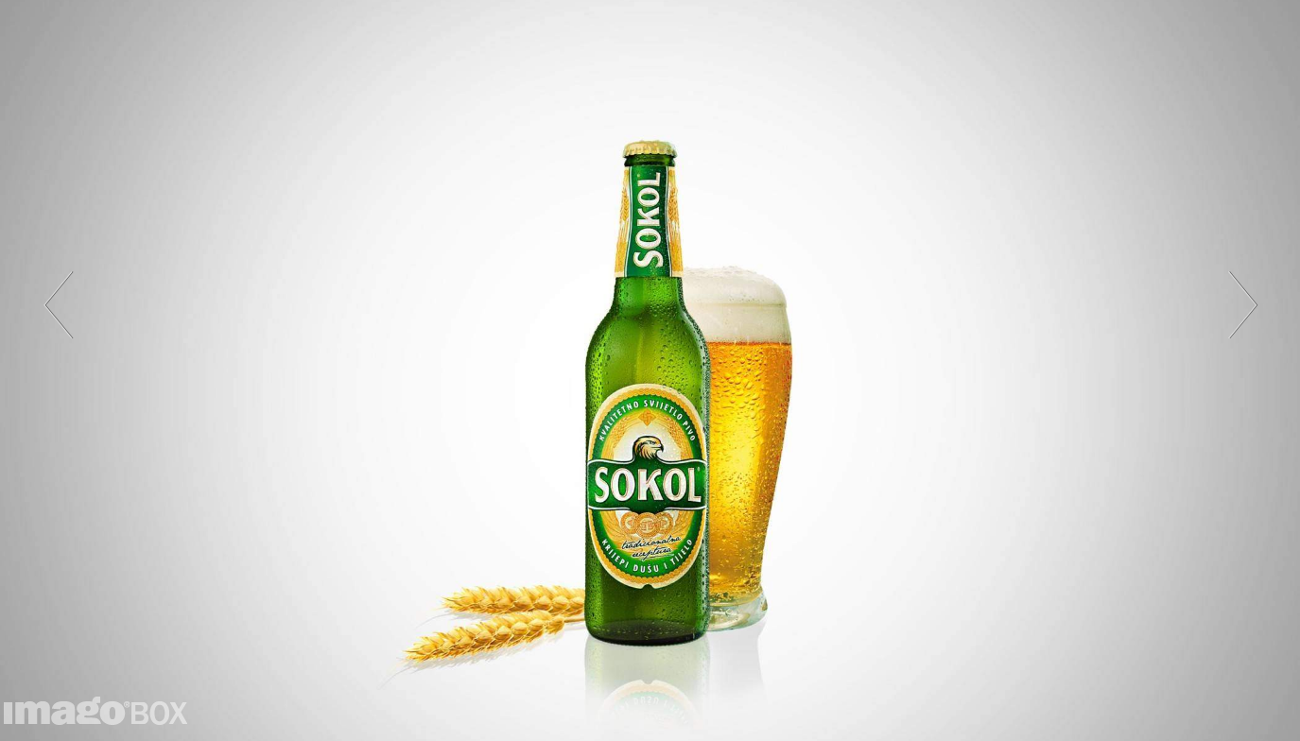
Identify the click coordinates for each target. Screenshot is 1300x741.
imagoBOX (108, 711)
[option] (650, 370)
